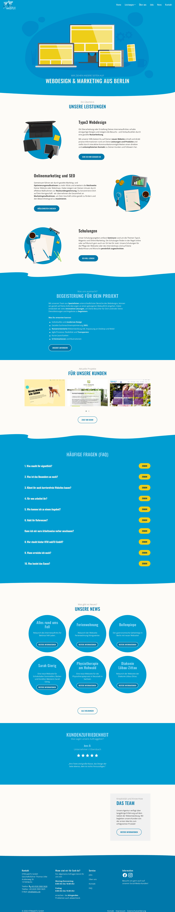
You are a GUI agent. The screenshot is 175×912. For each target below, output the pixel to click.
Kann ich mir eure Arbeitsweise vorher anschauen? (49, 531)
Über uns (142, 4)
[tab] (87, 466)
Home (118, 4)
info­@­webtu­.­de (34, 892)
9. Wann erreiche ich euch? (38, 553)
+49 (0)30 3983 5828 (39, 886)
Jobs (152, 4)
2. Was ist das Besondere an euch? (41, 477)
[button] (86, 411)
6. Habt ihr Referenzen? (36, 520)
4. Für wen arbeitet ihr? (36, 498)
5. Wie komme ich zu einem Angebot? (43, 509)
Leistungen (129, 4)
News (159, 4)
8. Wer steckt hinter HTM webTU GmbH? (44, 542)
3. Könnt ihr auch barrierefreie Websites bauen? (48, 487)
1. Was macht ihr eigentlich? (38, 466)
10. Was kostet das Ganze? (37, 563)
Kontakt (168, 4)
